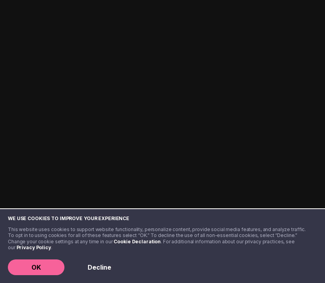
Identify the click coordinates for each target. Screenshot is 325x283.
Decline (99, 267)
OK (36, 267)
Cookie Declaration (137, 241)
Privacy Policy (34, 247)
